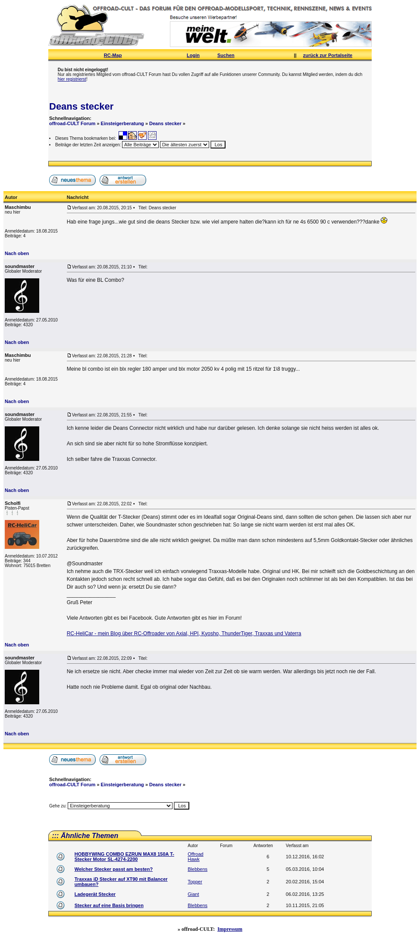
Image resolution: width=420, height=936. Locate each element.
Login (193, 55)
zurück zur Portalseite (327, 55)
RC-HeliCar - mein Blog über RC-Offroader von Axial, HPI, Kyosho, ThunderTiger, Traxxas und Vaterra (184, 633)
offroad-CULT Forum (72, 123)
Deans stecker (81, 106)
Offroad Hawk (196, 856)
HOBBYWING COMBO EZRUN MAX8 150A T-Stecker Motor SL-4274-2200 (124, 856)
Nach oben (17, 253)
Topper (195, 881)
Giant (193, 894)
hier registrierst (72, 79)
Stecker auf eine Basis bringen (109, 905)
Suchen (226, 55)
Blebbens (197, 869)
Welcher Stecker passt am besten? (114, 869)
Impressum (229, 929)
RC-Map (113, 55)
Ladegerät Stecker (95, 894)
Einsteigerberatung (122, 123)
